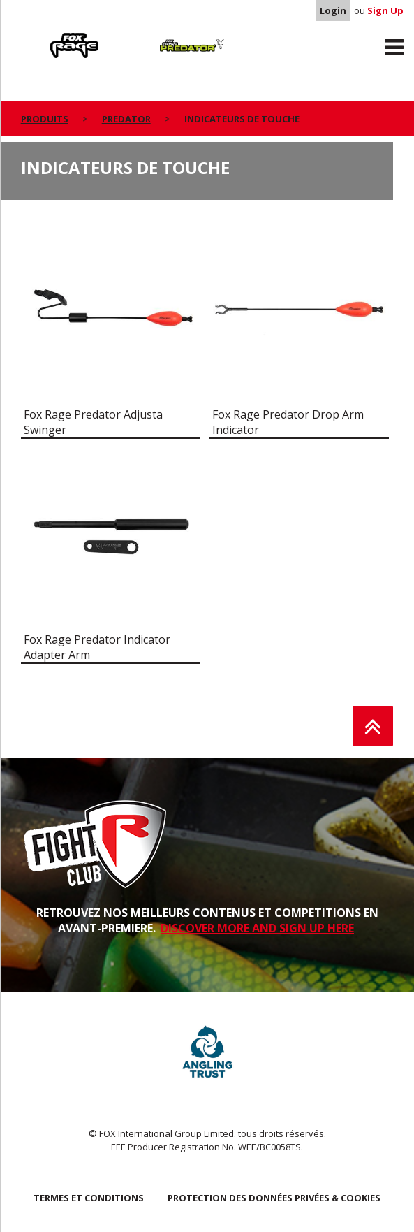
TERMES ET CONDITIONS (89, 1197)
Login (333, 10)
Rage (34, 35)
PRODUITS (44, 119)
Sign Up (385, 10)
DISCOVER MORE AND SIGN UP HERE (257, 928)
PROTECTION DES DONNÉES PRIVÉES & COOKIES (274, 1197)
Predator (151, 35)
